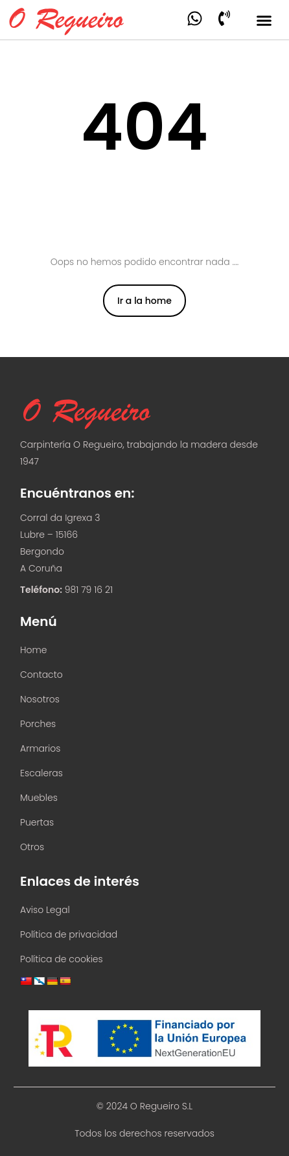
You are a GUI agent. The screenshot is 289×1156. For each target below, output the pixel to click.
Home (33, 649)
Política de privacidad (68, 934)
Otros (32, 846)
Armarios (40, 748)
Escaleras (41, 773)
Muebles (39, 797)
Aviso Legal (45, 909)
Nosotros (40, 699)
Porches (38, 723)
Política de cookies (61, 959)
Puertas (37, 822)
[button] (264, 20)
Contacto (41, 674)
